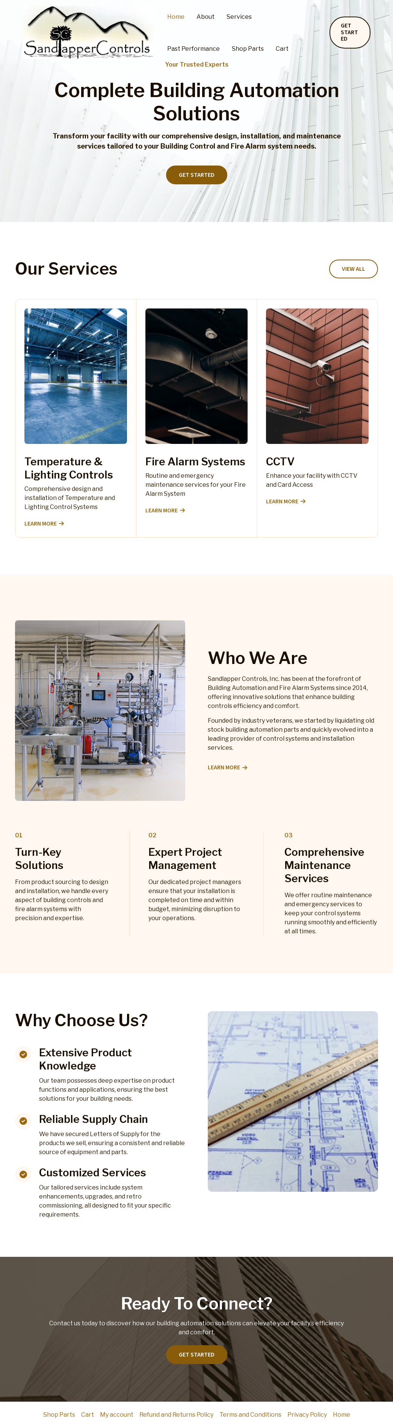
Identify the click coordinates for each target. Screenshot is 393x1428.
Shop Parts (248, 48)
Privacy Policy (307, 1414)
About (205, 16)
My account (116, 1414)
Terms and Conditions (250, 1414)
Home (175, 16)
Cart (282, 48)
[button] (350, 33)
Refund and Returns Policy (176, 1414)
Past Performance (193, 48)
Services (239, 16)
